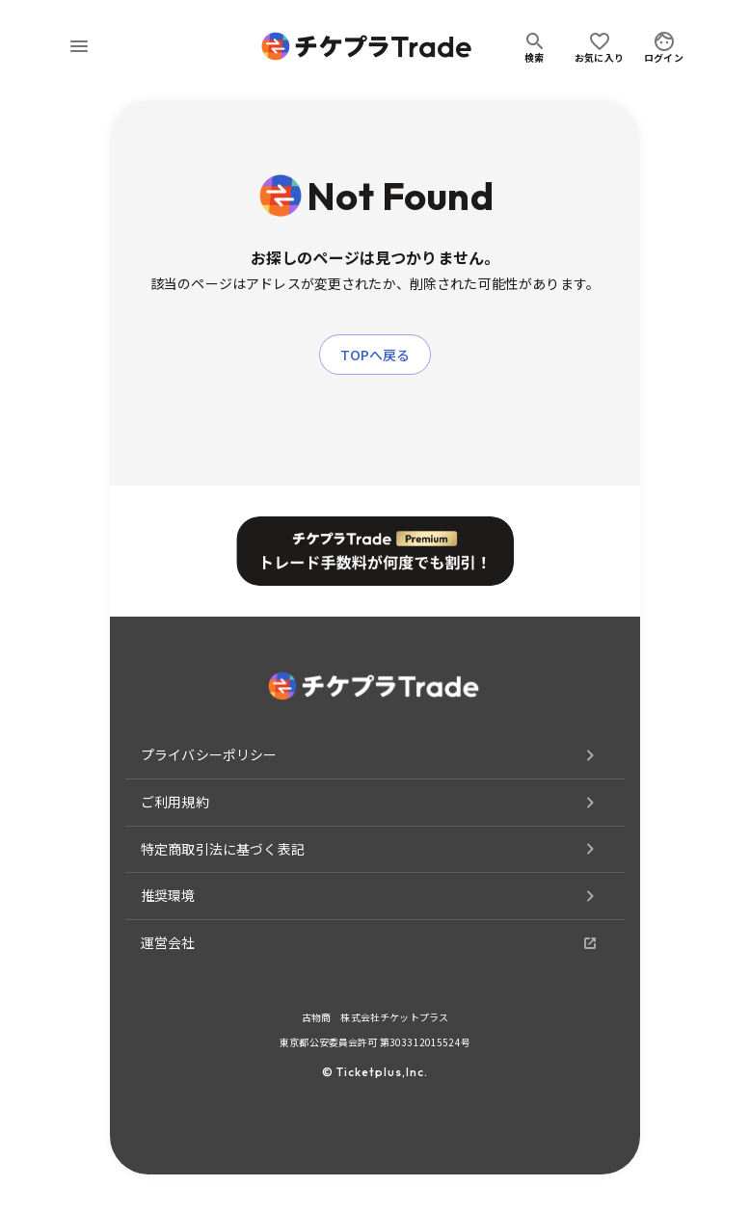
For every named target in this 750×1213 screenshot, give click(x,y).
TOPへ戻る (375, 354)
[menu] (79, 46)
